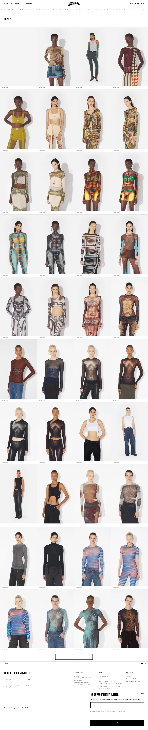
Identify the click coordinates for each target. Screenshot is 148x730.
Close (142, 694)
